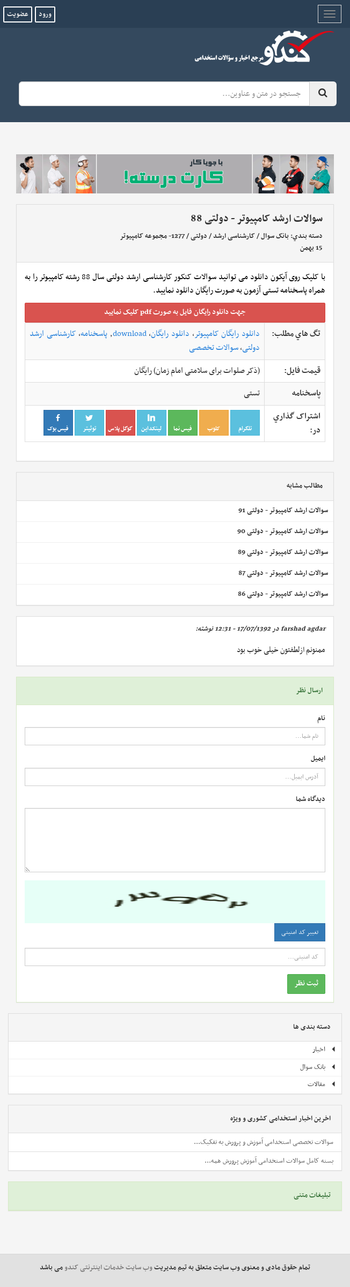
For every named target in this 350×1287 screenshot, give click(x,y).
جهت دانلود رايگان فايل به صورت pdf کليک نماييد (175, 312)
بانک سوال (275, 236)
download (130, 334)
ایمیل (318, 759)
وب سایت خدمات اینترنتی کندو (108, 1268)
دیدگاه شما (310, 799)
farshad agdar (303, 629)
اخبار (324, 1050)
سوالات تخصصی (213, 348)
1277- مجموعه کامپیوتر (152, 236)
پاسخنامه (94, 334)
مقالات (322, 1084)
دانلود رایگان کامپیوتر (227, 334)
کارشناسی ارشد (234, 236)
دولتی (199, 236)
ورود (45, 14)
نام (321, 718)
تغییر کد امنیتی (299, 932)
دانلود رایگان (170, 334)
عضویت (17, 14)
